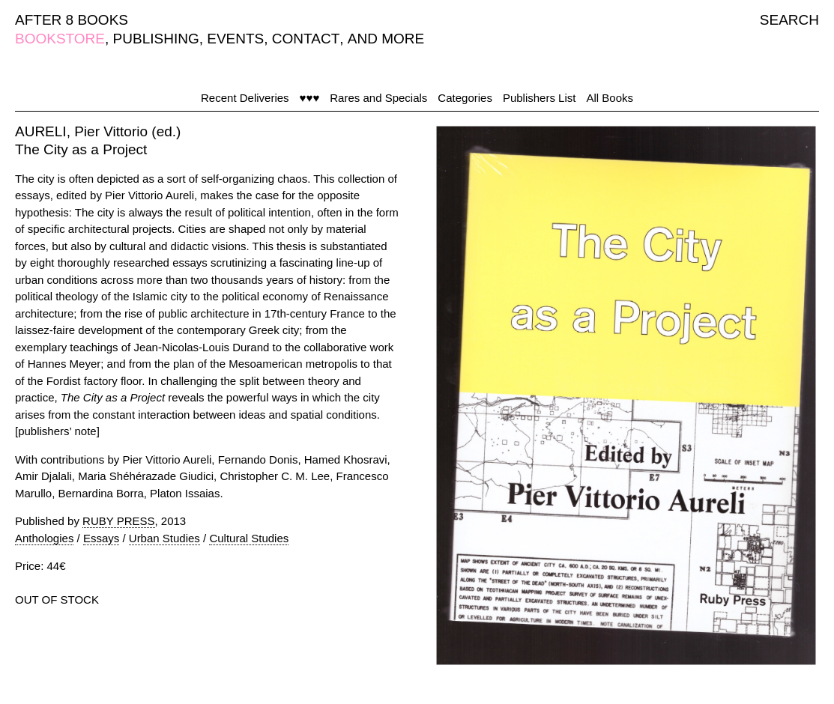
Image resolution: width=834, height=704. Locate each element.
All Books (609, 97)
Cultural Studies (248, 538)
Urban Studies (164, 538)
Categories (465, 97)
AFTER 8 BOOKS (71, 20)
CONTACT (305, 38)
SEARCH (789, 20)
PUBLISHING (156, 38)
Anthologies (44, 538)
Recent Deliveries (245, 97)
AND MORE (386, 38)
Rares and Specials (378, 97)
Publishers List (539, 97)
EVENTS (235, 38)
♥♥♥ (310, 97)
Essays (101, 538)
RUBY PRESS (118, 521)
